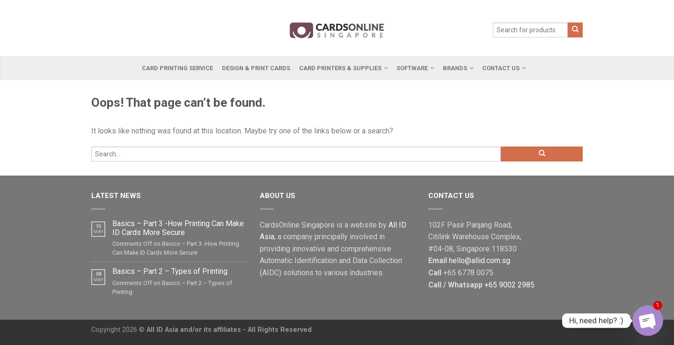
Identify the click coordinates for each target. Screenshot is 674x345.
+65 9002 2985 (509, 284)
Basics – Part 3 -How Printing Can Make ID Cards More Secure (178, 228)
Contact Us (501, 68)
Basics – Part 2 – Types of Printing (169, 271)
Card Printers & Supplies (340, 68)
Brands (455, 68)
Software (412, 68)
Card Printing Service (177, 68)
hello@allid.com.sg (479, 260)
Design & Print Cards (256, 68)
